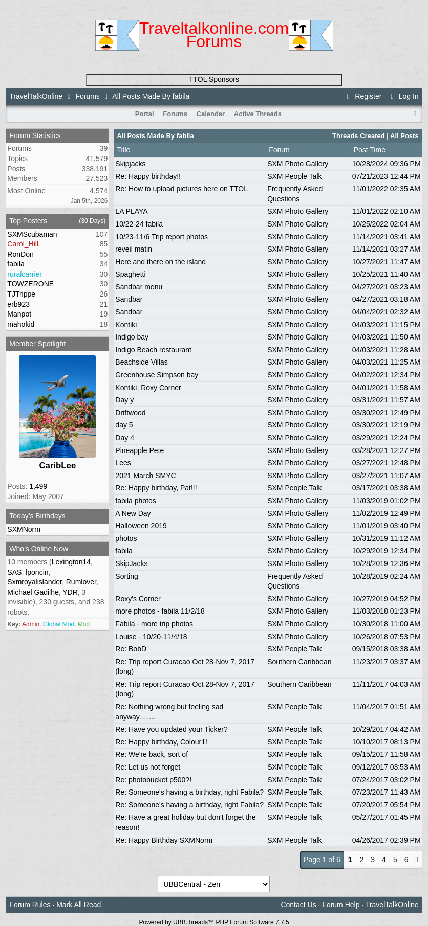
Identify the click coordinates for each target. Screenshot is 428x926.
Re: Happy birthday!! (148, 176)
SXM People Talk (294, 176)
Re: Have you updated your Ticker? (171, 729)
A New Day (133, 513)
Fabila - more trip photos (154, 624)
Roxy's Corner (137, 599)
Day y (124, 400)
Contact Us (298, 904)
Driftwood (130, 413)
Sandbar (128, 299)
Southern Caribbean (299, 662)
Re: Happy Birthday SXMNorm (163, 840)
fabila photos (135, 500)
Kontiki (126, 325)
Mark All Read (78, 904)
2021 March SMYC (145, 475)
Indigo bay (131, 337)
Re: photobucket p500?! (153, 780)
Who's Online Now (38, 549)
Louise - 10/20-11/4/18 (151, 637)
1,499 (38, 486)
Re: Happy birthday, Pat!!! (156, 488)
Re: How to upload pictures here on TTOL (181, 189)
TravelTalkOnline (35, 96)
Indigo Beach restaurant (153, 350)
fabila (123, 551)
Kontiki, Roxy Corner (148, 387)
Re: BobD (130, 649)
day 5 (124, 425)
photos (126, 538)
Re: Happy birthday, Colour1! (161, 742)
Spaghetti (130, 274)
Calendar (211, 114)
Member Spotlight (37, 344)
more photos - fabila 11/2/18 (159, 611)
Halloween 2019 (140, 526)
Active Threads (258, 114)
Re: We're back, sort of (151, 754)
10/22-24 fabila (139, 224)
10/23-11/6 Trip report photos (161, 237)
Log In (403, 96)
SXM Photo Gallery (297, 164)
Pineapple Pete (139, 450)
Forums (87, 96)
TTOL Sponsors (214, 79)
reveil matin (133, 249)
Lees (123, 463)
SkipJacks (131, 563)
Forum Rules (29, 904)
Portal (144, 114)
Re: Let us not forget (147, 767)
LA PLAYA (131, 211)
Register (363, 96)
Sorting (126, 576)
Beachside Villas (141, 362)
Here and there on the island (160, 262)
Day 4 (124, 438)
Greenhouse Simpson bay (156, 375)
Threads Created (358, 136)
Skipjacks (130, 164)
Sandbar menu (138, 287)
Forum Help (340, 904)
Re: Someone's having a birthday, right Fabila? (189, 792)
